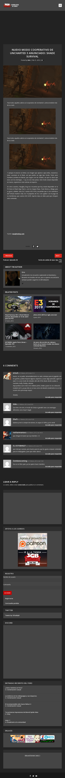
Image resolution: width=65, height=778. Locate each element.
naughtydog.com (18, 234)
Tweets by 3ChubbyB (12, 615)
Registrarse (9, 598)
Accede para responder (53, 397)
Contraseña (7, 584)
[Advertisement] (32, 25)
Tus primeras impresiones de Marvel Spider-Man (21, 712)
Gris (29, 60)
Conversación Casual (14, 690)
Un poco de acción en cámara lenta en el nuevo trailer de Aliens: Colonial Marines (46, 344)
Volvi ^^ (7, 720)
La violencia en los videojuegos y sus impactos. (21, 696)
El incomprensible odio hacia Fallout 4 (18, 704)
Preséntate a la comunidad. (16, 722)
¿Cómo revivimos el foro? (13, 688)
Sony (8, 714)
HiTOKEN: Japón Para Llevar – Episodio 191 (16, 343)
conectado (21, 485)
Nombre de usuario (9, 577)
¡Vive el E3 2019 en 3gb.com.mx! (45, 315)
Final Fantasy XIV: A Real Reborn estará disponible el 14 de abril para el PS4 (17, 316)
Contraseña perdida (12, 603)
